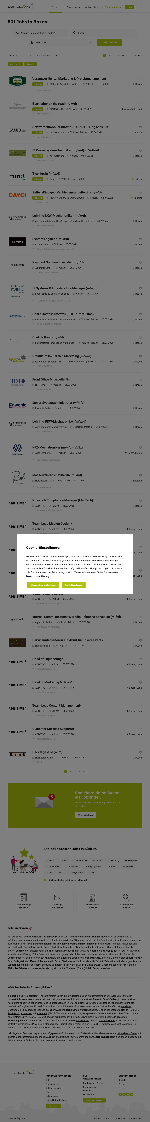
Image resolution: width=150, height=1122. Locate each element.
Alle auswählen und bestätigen (43, 585)
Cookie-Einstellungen (73, 585)
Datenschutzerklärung (37, 576)
